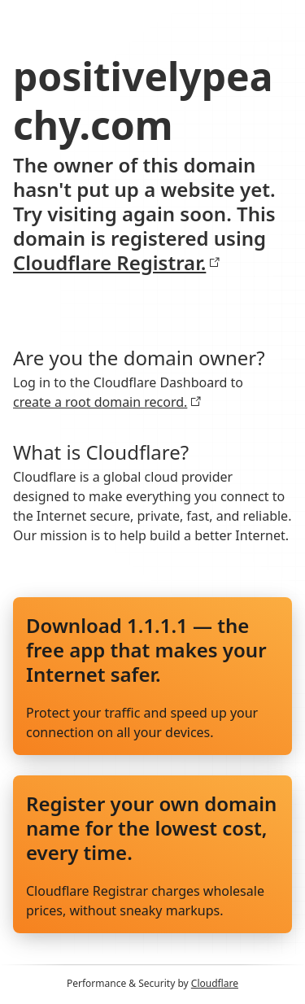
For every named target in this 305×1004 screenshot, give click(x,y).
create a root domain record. (107, 402)
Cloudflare (214, 983)
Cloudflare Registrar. (116, 263)
